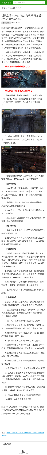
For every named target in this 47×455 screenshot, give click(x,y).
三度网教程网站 (6, 2)
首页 (3, 8)
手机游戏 (11, 8)
